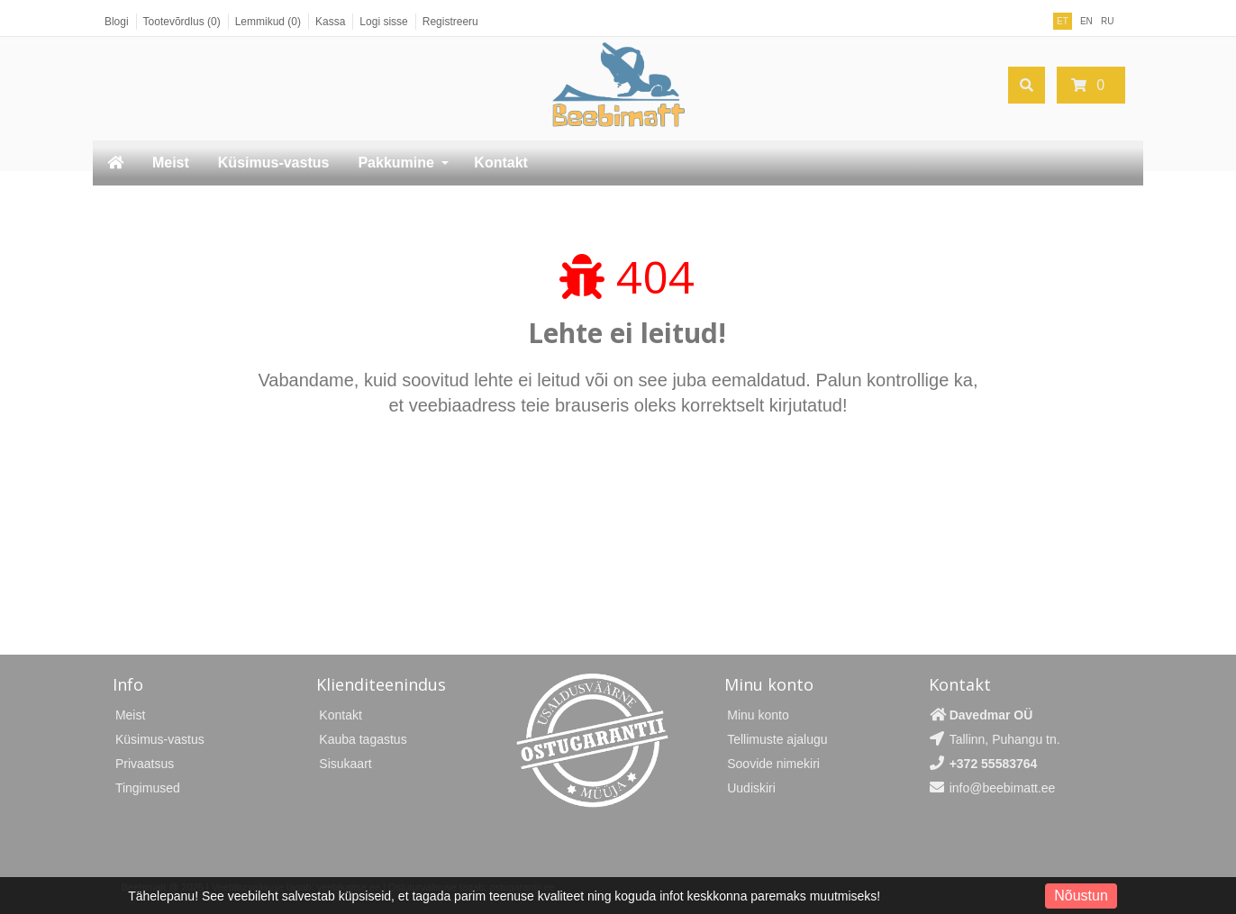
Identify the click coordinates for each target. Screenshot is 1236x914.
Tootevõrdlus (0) (182, 21)
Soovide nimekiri (773, 763)
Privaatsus (144, 763)
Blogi (117, 21)
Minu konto (757, 715)
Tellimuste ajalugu (777, 739)
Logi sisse (383, 21)
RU (1107, 21)
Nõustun (1081, 895)
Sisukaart (345, 763)
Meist (170, 162)
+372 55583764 (994, 763)
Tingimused (147, 788)
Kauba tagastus (362, 739)
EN (1086, 21)
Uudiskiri (751, 788)
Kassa (330, 21)
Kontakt (501, 162)
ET (1062, 21)
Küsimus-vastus (274, 162)
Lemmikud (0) (268, 21)
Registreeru (450, 21)
